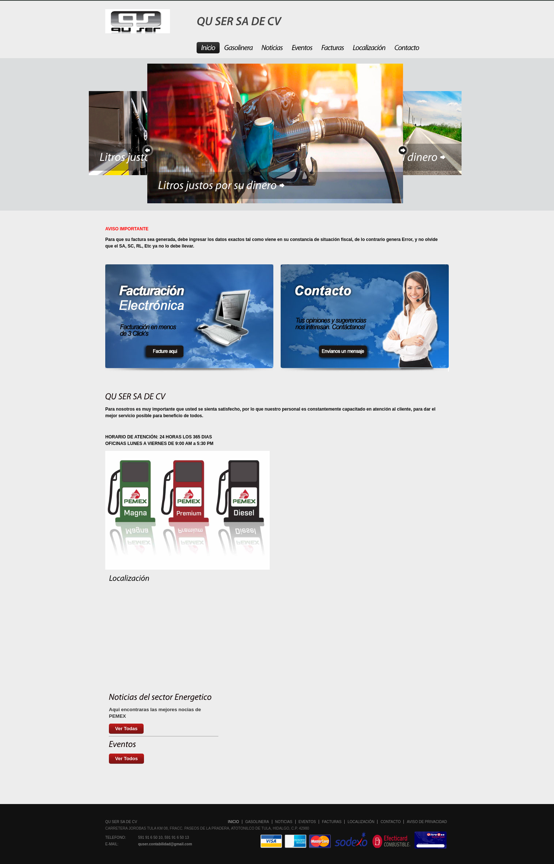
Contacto (390, 822)
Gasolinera (257, 822)
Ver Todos (126, 758)
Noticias (283, 822)
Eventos (307, 822)
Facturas (331, 822)
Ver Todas (126, 728)
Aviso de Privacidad (427, 822)
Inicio (233, 822)
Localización (361, 822)
